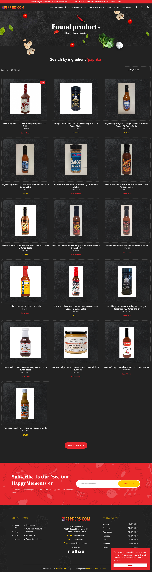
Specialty (110, 7)
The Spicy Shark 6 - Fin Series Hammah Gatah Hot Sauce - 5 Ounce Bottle (76, 307)
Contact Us (30, 524)
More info (117, 560)
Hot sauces (59, 7)
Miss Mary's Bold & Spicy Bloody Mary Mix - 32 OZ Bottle (25, 124)
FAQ (16, 535)
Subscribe (127, 483)
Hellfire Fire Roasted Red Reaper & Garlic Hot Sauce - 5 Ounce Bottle (76, 246)
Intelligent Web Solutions (96, 568)
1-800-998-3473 (80, 2)
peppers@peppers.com (78, 542)
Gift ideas (88, 7)
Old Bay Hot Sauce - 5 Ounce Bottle (25, 306)
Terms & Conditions (34, 538)
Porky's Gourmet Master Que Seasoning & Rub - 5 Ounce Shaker (76, 124)
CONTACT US (126, 7)
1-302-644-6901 (78, 538)
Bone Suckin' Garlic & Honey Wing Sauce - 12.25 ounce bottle (25, 367)
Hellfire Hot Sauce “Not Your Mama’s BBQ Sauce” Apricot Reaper (127, 185)
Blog (119, 7)
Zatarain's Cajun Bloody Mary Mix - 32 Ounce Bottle (127, 366)
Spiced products (74, 7)
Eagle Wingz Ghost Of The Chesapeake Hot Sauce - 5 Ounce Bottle (25, 185)
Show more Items (76, 444)
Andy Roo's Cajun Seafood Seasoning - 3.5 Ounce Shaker (76, 185)
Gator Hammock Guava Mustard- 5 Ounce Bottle (25, 427)
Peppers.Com (61, 568)
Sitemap (18, 538)
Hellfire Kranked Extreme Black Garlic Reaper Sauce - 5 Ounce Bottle (25, 246)
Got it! (130, 565)
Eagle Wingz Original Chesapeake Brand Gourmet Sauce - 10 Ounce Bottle (127, 124)
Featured (98, 7)
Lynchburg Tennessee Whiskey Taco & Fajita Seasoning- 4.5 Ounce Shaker (127, 307)
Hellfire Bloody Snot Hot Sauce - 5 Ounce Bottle (126, 245)
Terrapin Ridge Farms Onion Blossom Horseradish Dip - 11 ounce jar (76, 367)
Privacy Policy (31, 535)
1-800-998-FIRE (79, 535)
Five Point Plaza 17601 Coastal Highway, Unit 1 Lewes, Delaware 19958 (76, 528)
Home (51, 7)
